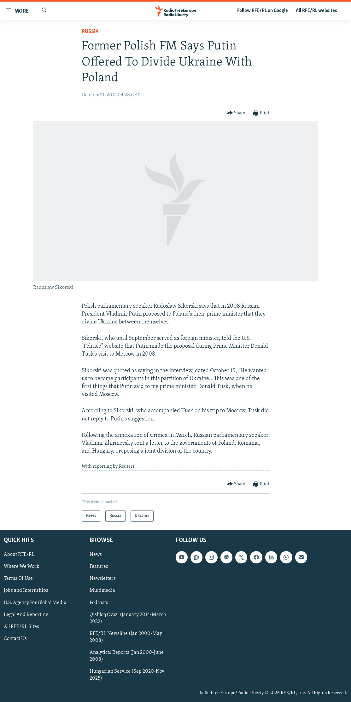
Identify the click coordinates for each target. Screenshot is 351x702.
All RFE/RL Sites (21, 626)
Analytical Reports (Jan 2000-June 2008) (127, 656)
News (96, 554)
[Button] (236, 113)
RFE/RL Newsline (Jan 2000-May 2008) (126, 637)
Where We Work (21, 566)
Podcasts (99, 602)
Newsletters (103, 578)
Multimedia (102, 590)
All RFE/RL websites (316, 10)
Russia (90, 32)
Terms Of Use (18, 578)
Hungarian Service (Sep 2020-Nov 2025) (127, 675)
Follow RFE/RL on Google (262, 10)
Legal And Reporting (26, 614)
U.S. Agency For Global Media (35, 602)
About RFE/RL (19, 554)
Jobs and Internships (26, 590)
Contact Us (15, 638)
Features (99, 566)
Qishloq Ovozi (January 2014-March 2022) (128, 618)
